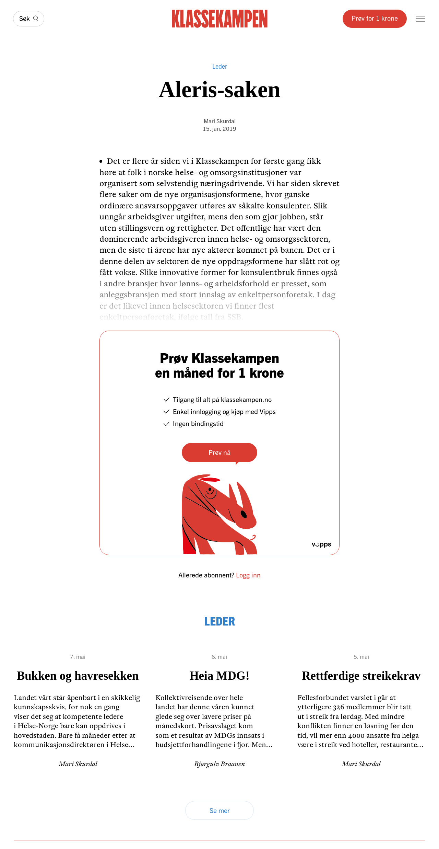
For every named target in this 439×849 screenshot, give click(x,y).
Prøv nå (219, 452)
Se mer (220, 810)
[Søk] (28, 18)
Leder (219, 66)
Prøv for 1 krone (375, 17)
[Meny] (420, 18)
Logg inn (248, 574)
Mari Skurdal (220, 120)
